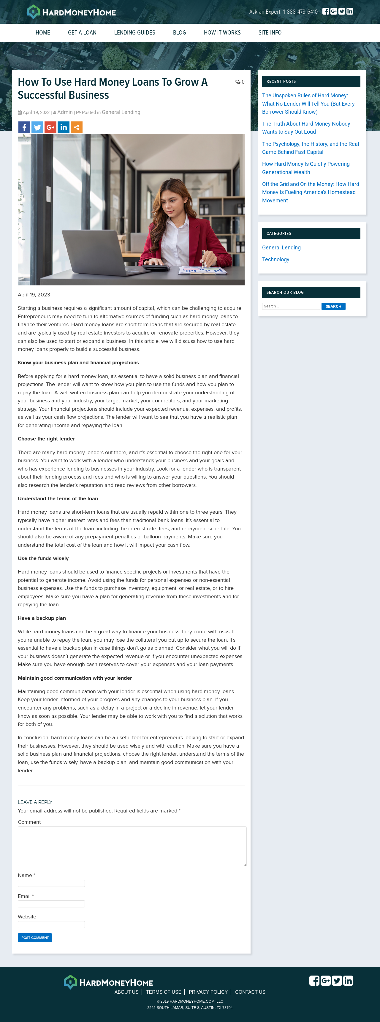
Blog (179, 32)
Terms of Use (163, 992)
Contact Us (250, 992)
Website (27, 917)
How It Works (222, 32)
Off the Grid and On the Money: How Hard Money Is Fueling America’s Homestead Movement (310, 192)
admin (65, 112)
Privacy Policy (208, 992)
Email (26, 896)
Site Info (270, 32)
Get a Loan (82, 32)
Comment (29, 822)
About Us (126, 992)
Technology (275, 259)
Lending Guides (134, 32)
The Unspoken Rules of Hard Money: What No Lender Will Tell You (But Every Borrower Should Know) (308, 104)
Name (26, 875)
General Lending (121, 112)
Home (43, 32)
